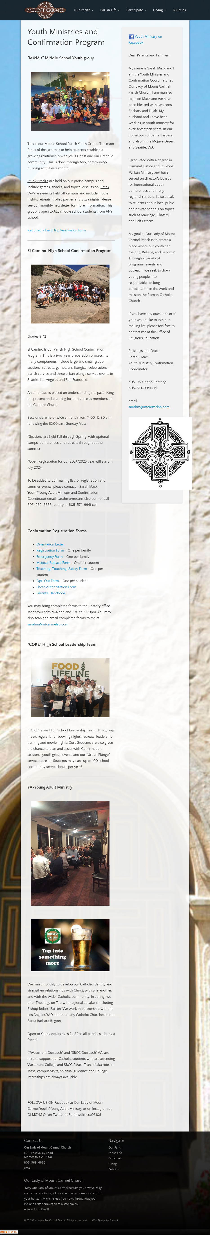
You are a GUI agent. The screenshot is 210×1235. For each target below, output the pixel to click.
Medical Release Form (53, 563)
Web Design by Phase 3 (105, 1220)
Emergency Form (49, 557)
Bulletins (179, 10)
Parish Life (110, 10)
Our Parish (84, 10)
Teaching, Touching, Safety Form (61, 569)
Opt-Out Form (47, 581)
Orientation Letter (50, 544)
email (27, 1168)
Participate (136, 10)
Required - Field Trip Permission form (56, 230)
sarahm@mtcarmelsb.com (47, 624)
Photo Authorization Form (56, 587)
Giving (159, 10)
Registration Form (50, 550)
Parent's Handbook (51, 593)
